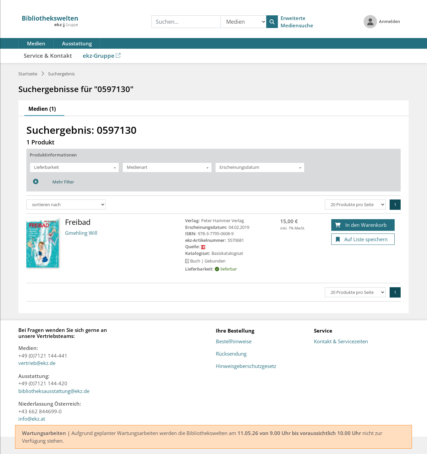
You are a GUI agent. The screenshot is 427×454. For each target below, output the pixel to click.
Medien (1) (42, 108)
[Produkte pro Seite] (355, 204)
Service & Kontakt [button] (48, 55)
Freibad (77, 222)
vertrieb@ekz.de (36, 363)
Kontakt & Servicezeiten (341, 341)
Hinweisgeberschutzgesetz (246, 366)
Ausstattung (77, 43)
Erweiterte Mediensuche (297, 22)
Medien (36, 43)
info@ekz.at (31, 418)
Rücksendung (231, 354)
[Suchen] (272, 21)
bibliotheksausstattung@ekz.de (53, 391)
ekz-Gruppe (101, 55)
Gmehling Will (81, 233)
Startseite (27, 74)
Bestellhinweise (234, 341)
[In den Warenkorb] (363, 225)
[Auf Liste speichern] (363, 239)
